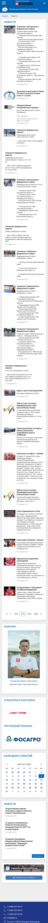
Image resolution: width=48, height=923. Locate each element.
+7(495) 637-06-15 (14, 906)
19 (18, 784)
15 (36, 780)
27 (7, 772)
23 (41, 784)
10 (7, 780)
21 (30, 784)
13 (24, 780)
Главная (5, 16)
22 (36, 784)
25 (13, 787)
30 (24, 772)
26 (18, 787)
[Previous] (7, 614)
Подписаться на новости (25, 877)
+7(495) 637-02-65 (14, 914)
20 (24, 784)
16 (41, 780)
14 (30, 780)
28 (13, 772)
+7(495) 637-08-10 (14, 910)
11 (13, 780)
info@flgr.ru (12, 917)
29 (18, 772)
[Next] (41, 614)
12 (18, 780)
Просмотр (22, 116)
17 (7, 784)
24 (7, 787)
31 (30, 772)
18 (13, 784)
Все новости (38, 856)
